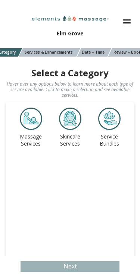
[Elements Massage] (70, 18)
